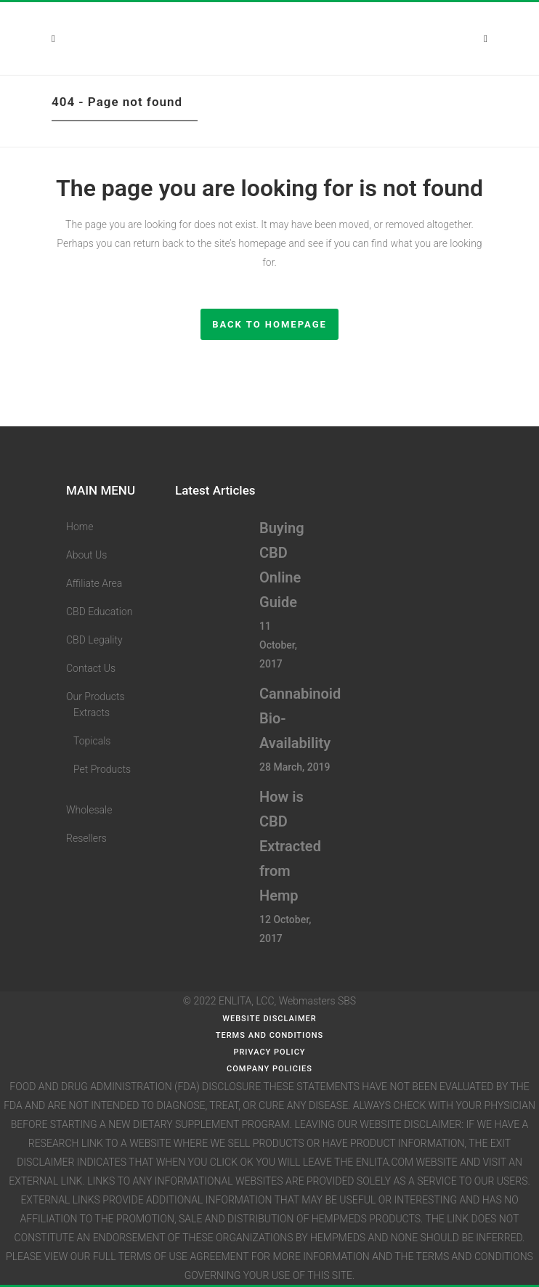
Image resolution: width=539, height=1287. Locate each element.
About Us (86, 555)
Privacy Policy (269, 1052)
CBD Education (99, 611)
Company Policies (269, 1068)
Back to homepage (269, 324)
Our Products (95, 696)
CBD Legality (94, 640)
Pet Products (102, 769)
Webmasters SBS (317, 1001)
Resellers (86, 838)
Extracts (91, 712)
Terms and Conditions (269, 1035)
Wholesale (89, 810)
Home (79, 526)
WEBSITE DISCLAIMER (269, 1018)
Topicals (91, 741)
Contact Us (90, 668)
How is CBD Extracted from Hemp (290, 846)
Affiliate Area (94, 583)
